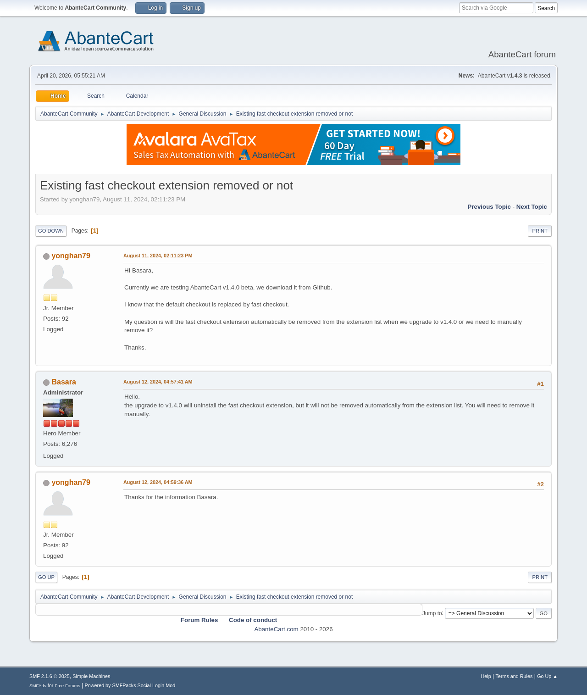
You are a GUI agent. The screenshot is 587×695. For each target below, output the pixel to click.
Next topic (531, 206)
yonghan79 (70, 256)
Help (486, 676)
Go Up (46, 577)
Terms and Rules (514, 676)
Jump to (432, 613)
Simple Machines (91, 676)
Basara (63, 382)
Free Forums (67, 685)
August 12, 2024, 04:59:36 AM (158, 482)
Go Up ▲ (547, 676)
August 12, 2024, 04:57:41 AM (158, 381)
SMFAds (37, 685)
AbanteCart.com (276, 629)
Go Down (51, 231)
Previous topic (489, 206)
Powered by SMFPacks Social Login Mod (130, 685)
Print (540, 231)
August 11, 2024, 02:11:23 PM (157, 255)
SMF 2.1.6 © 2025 (49, 676)
